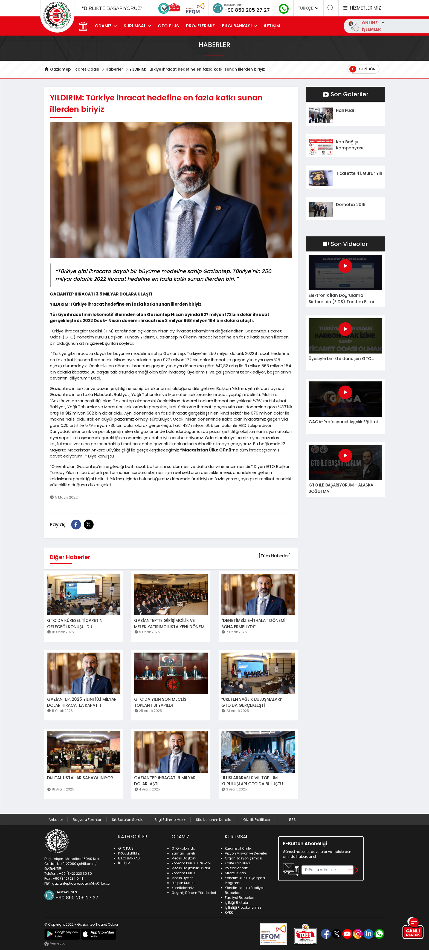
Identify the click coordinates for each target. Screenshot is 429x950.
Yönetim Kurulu (184, 873)
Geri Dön (362, 69)
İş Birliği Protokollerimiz (243, 907)
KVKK (229, 912)
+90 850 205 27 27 (247, 10)
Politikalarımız (236, 868)
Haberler (114, 69)
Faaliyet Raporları (239, 897)
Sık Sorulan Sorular (128, 819)
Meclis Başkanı (184, 858)
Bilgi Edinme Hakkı (170, 819)
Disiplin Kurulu (183, 883)
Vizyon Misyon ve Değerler (246, 853)
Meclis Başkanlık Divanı (191, 868)
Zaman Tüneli (183, 853)
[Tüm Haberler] (275, 556)
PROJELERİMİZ (200, 26)
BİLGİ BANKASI (237, 26)
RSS (292, 819)
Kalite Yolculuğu (238, 863)
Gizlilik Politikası (256, 819)
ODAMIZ (103, 26)
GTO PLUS (168, 26)
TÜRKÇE (309, 8)
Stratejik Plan (235, 873)
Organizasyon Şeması (243, 858)
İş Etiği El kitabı (236, 902)
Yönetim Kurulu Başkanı (191, 863)
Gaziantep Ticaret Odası (72, 69)
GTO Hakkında (183, 848)
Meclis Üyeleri (182, 878)
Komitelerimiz (183, 887)
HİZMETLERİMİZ (362, 8)
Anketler (55, 819)
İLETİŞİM (272, 26)
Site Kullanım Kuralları (215, 819)
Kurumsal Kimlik (238, 848)
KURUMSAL (135, 26)
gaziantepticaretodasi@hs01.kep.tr (81, 883)
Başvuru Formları (87, 819)
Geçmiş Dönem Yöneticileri (194, 892)
